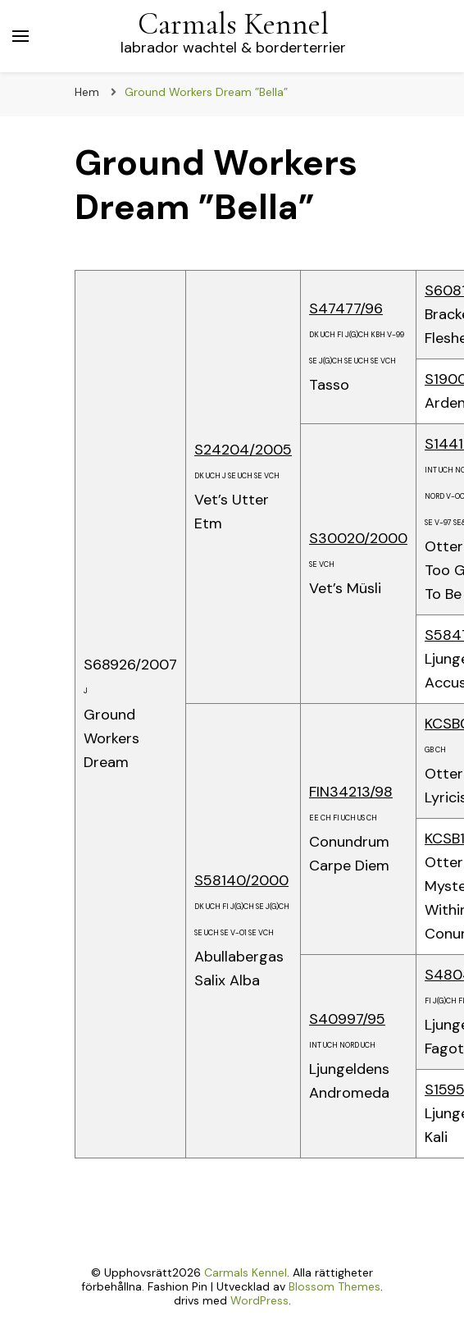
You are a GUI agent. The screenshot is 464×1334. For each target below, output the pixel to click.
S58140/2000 (241, 880)
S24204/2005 (243, 449)
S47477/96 (346, 308)
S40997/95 (347, 1019)
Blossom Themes (334, 1286)
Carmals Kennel (233, 24)
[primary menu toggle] (20, 36)
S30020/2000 (358, 538)
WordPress (259, 1300)
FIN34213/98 (351, 792)
